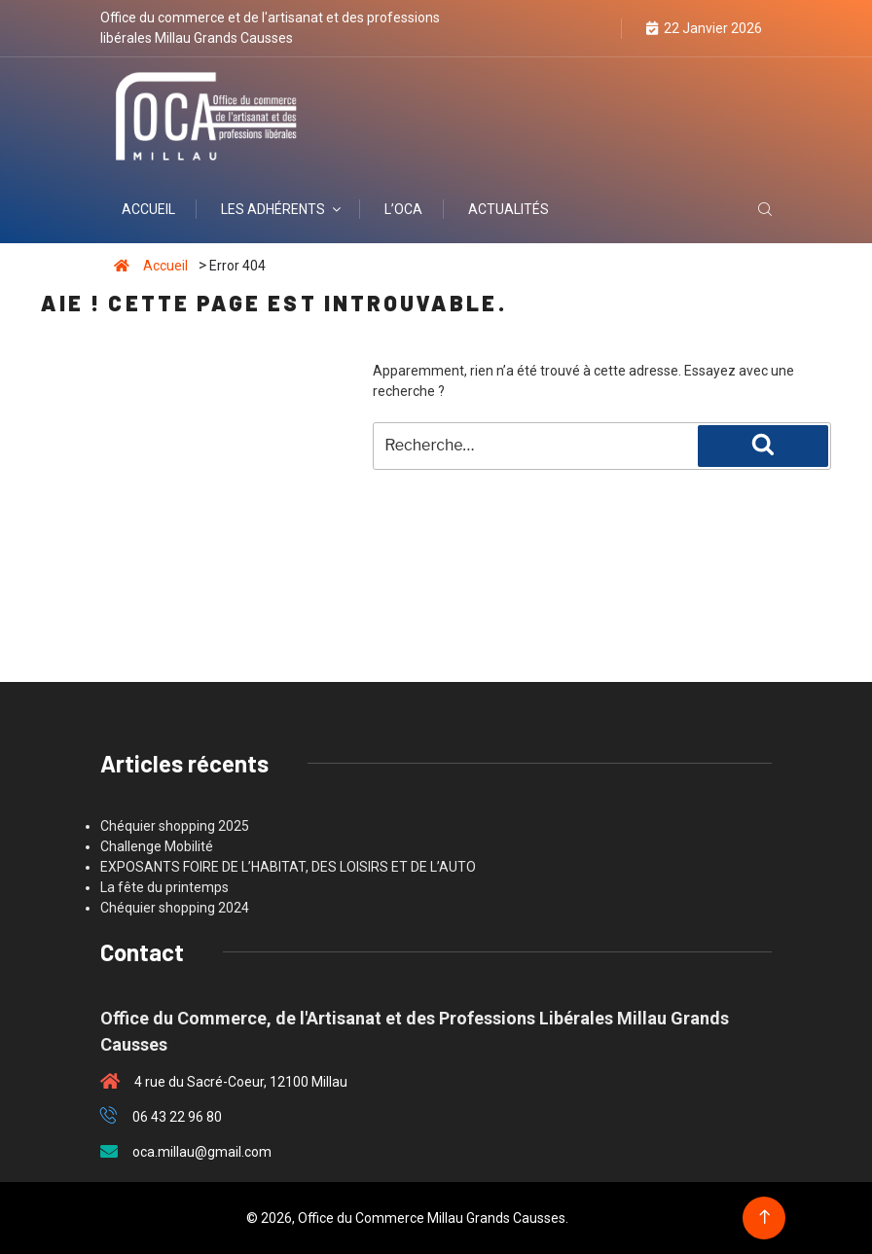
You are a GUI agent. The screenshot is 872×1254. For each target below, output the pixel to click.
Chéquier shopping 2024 (174, 907)
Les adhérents (282, 209)
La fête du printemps (164, 887)
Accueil (148, 209)
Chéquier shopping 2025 (174, 826)
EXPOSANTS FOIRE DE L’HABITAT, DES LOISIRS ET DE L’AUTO (288, 867)
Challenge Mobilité (156, 846)
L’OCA (403, 209)
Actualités (508, 209)
